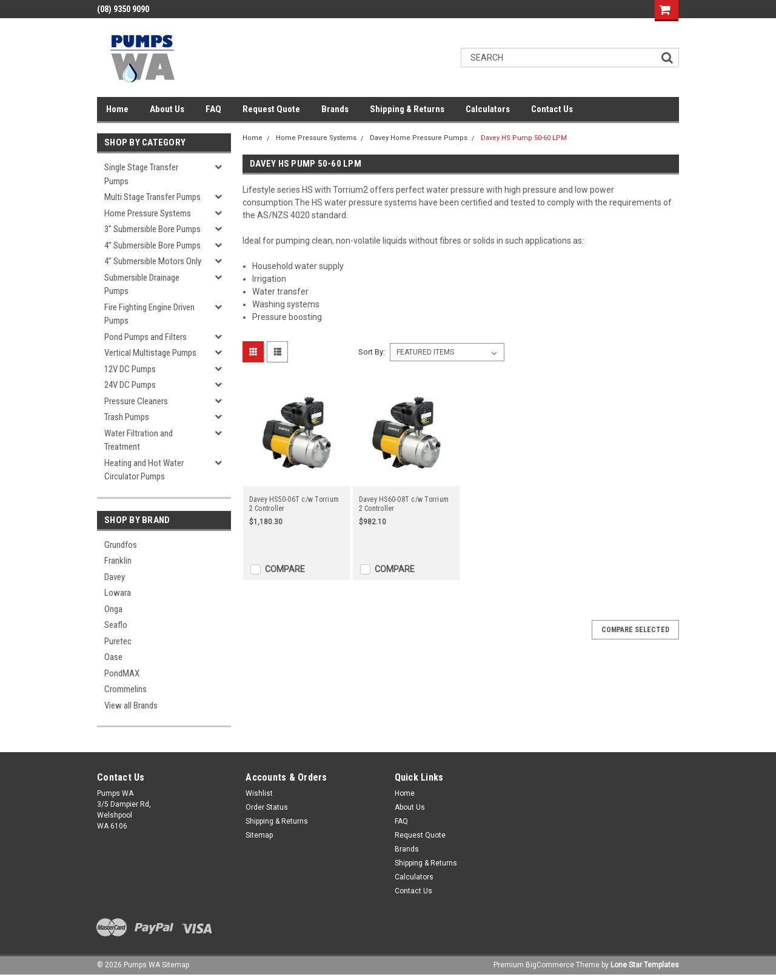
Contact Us (552, 109)
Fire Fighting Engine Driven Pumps (149, 314)
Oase (113, 657)
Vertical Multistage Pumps (150, 352)
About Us (167, 109)
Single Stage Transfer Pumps (141, 174)
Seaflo (115, 624)
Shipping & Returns (407, 109)
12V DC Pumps (130, 369)
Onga (113, 609)
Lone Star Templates (644, 965)
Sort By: (371, 351)
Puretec (118, 641)
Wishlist (259, 793)
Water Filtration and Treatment (138, 440)
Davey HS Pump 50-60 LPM (524, 138)
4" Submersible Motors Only (152, 261)
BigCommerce (550, 965)
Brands (335, 109)
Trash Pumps (126, 417)
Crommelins (125, 689)
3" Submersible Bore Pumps (152, 229)
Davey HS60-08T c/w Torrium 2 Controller (404, 504)
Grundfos (120, 544)
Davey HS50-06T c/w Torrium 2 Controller (294, 504)
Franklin (118, 560)
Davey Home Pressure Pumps (418, 138)
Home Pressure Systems (147, 213)
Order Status (267, 807)
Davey (114, 577)
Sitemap (259, 835)
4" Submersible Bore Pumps (152, 245)
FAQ (213, 109)
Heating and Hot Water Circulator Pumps (144, 470)
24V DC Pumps (130, 384)
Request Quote (271, 109)
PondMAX (121, 673)
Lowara (117, 592)
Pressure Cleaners (136, 401)
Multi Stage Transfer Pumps (152, 197)
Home (117, 109)
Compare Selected (635, 629)
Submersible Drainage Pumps (141, 284)
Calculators (488, 109)
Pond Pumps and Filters (145, 337)
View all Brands (131, 705)
